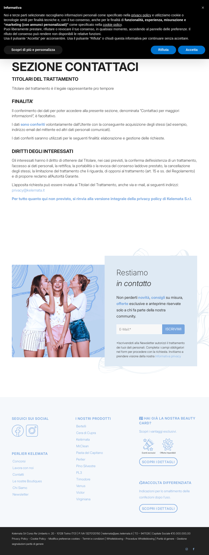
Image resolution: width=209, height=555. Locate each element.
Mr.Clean (82, 446)
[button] (203, 7)
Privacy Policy (20, 538)
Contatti (18, 474)
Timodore (83, 479)
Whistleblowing (115, 538)
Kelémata (83, 439)
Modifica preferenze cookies (64, 538)
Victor (80, 492)
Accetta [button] (192, 50)
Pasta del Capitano (89, 453)
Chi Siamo (20, 488)
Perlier (80, 459)
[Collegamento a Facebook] (193, 549)
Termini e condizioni (93, 538)
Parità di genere (165, 538)
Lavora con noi (23, 468)
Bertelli (81, 426)
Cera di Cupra (86, 433)
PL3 (79, 472)
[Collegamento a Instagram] (186, 549)
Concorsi (19, 461)
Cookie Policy (38, 538)
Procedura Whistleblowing (140, 538)
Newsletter (20, 494)
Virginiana (83, 499)
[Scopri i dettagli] (158, 461)
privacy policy (149, 198)
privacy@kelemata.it (28, 190)
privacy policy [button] (141, 15)
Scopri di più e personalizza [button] (33, 50)
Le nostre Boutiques (27, 481)
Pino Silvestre (86, 466)
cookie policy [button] (112, 25)
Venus (80, 486)
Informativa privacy (168, 356)
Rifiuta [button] (163, 50)
